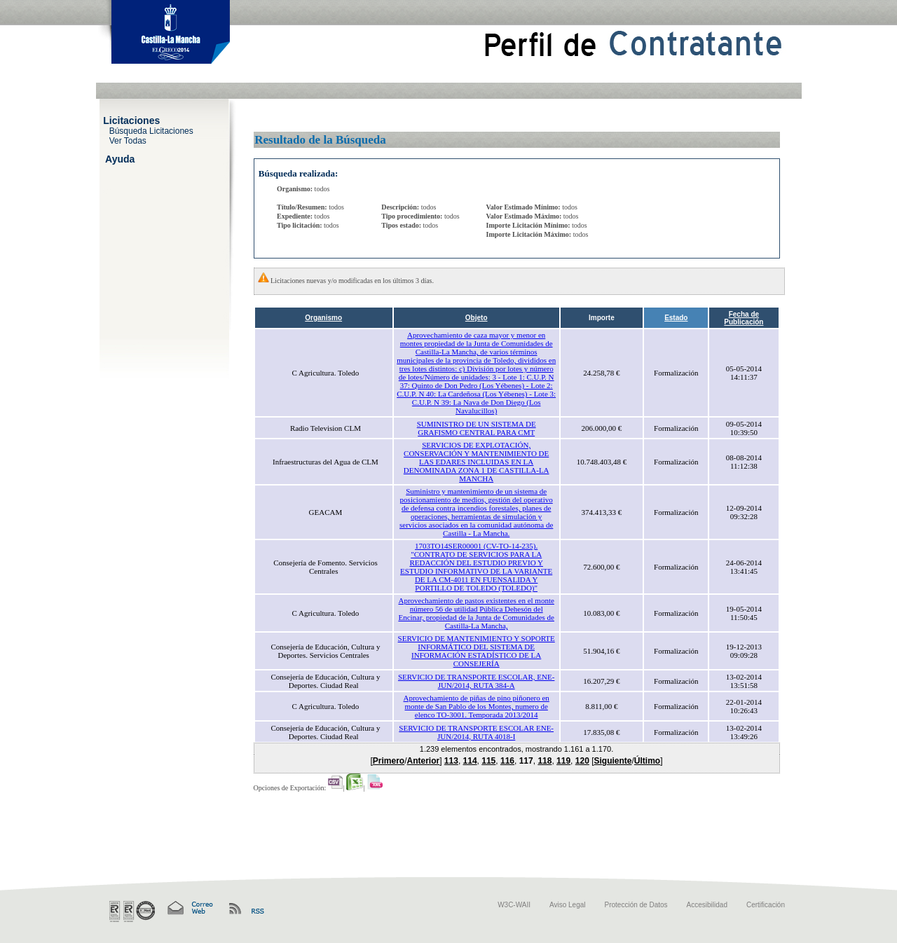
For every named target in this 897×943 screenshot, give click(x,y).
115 (488, 761)
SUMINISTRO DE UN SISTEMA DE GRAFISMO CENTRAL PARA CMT (476, 428)
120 (582, 761)
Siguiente (612, 761)
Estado (675, 318)
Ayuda (120, 158)
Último (647, 761)
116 (507, 761)
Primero (388, 761)
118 (544, 761)
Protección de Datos (636, 905)
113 (451, 761)
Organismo (323, 318)
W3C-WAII (514, 905)
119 (563, 761)
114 (470, 761)
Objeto (476, 318)
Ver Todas (127, 140)
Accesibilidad (707, 905)
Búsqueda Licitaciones (151, 130)
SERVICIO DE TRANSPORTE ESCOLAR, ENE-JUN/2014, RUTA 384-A (476, 681)
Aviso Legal (567, 905)
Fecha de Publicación (743, 318)
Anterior (423, 761)
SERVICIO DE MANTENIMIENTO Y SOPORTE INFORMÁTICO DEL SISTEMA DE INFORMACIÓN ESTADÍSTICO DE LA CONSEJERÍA (476, 651)
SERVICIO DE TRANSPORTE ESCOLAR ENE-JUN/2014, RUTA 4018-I (476, 732)
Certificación (765, 905)
